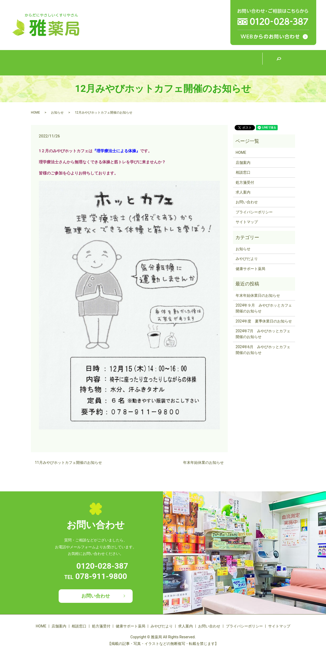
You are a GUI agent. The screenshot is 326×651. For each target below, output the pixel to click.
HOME (47, 62)
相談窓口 (113, 62)
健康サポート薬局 (179, 62)
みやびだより (212, 62)
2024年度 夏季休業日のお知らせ (264, 321)
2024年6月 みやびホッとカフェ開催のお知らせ (263, 350)
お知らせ (57, 112)
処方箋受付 (146, 62)
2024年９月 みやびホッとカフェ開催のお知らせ (264, 308)
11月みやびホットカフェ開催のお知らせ (68, 462)
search (278, 62)
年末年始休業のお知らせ (203, 462)
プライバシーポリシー (254, 212)
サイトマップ (247, 222)
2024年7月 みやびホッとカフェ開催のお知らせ (263, 334)
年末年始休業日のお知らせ (258, 295)
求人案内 (245, 62)
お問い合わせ (247, 202)
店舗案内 (80, 62)
